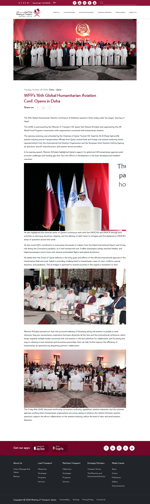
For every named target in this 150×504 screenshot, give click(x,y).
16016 (47, 3)
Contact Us (133, 12)
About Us (18, 462)
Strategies (42, 472)
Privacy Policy (87, 498)
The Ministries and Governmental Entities (96, 473)
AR (54, 3)
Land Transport (69, 12)
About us (56, 12)
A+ (28, 3)
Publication (116, 476)
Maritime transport (86, 12)
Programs (42, 476)
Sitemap (76, 498)
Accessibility (65, 498)
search (101, 2)
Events (115, 472)
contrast (15, 3)
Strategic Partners (105, 12)
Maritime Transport (68, 463)
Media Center (119, 462)
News (114, 467)
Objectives (42, 467)
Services (41, 480)
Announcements (118, 484)
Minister (16, 475)
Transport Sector (94, 467)
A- (19, 3)
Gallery (115, 480)
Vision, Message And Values (21, 469)
